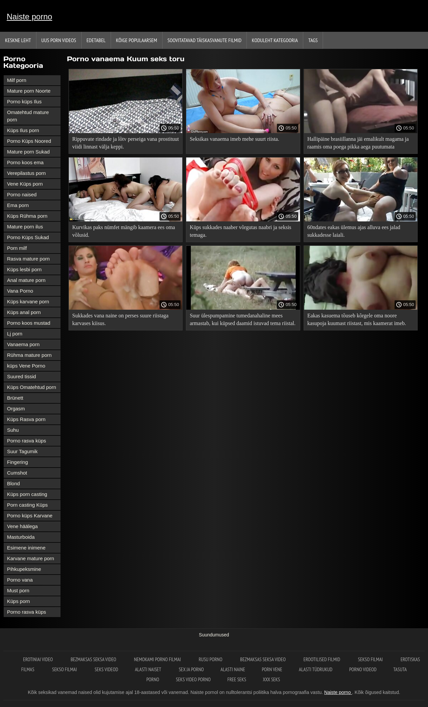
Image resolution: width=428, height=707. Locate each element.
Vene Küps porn (25, 184)
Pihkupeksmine (24, 569)
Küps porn (18, 601)
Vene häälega (22, 526)
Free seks (236, 679)
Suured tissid (21, 376)
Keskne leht (18, 40)
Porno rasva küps (26, 440)
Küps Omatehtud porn (31, 387)
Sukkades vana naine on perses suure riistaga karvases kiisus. (120, 319)
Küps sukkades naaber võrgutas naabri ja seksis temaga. (240, 231)
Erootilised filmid (322, 659)
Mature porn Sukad (28, 152)
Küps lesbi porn (24, 269)
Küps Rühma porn (27, 216)
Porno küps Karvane (29, 515)
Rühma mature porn (29, 355)
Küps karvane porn (28, 301)
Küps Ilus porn (23, 130)
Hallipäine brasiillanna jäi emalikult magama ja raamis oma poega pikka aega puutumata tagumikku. (358, 144)
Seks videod (106, 669)
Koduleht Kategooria (275, 40)
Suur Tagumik (22, 451)
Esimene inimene (26, 547)
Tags (313, 40)
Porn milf (17, 248)
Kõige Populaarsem (136, 40)
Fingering (17, 462)
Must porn (18, 590)
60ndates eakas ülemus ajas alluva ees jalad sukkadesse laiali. (353, 231)
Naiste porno (29, 16)
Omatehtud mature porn (28, 115)
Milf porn (16, 80)
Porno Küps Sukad (28, 237)
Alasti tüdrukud (315, 669)
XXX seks (271, 679)
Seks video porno (193, 679)
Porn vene (272, 669)
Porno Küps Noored (29, 141)
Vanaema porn (23, 344)
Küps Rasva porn (26, 419)
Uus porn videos (58, 40)
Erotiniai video (38, 659)
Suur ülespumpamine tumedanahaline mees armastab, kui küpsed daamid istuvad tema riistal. (242, 319)
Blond (13, 483)
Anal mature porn (26, 280)
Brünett (15, 398)
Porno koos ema (25, 162)
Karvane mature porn (30, 558)
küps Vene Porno (26, 366)
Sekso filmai (371, 659)
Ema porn (18, 205)
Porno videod (363, 669)
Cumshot (17, 473)
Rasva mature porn (28, 259)
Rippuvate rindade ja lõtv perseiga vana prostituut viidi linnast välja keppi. (125, 142)
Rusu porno (211, 659)
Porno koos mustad (28, 323)
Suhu (13, 430)
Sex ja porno (191, 669)
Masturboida (21, 537)
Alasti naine (233, 669)
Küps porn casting (27, 494)
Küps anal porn (24, 312)
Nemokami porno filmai (158, 659)
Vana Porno (20, 291)
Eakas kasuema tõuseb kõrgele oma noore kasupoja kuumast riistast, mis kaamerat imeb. (356, 319)
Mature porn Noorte (28, 91)
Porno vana (20, 580)
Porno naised (21, 194)
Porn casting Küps (27, 505)
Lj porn (14, 333)
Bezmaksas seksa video (94, 659)
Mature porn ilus (25, 226)
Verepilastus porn (26, 173)
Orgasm (16, 408)
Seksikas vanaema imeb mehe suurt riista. (234, 139)
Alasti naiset (148, 669)
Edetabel (96, 40)
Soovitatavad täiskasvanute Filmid (204, 40)
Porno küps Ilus (24, 101)
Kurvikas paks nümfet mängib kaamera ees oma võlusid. (123, 231)
